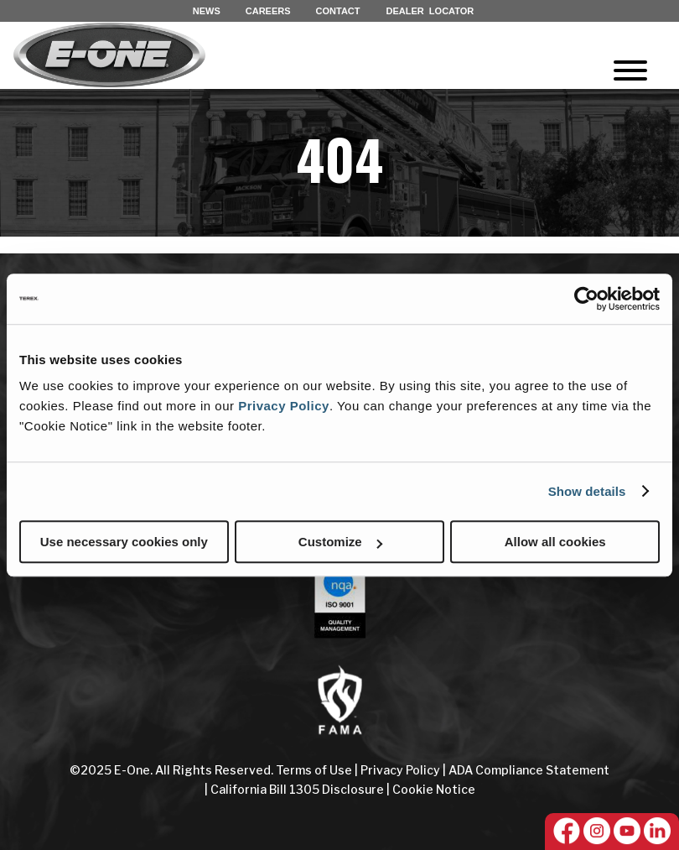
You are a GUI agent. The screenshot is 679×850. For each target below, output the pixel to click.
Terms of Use (315, 770)
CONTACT (338, 11)
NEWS (206, 11)
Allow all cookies (555, 542)
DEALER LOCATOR (430, 11)
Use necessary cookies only (124, 542)
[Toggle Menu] (630, 70)
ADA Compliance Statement (528, 770)
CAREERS (268, 11)
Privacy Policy (283, 406)
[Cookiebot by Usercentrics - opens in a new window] (586, 298)
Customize (340, 542)
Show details (587, 491)
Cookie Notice (433, 789)
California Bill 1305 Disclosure (297, 789)
